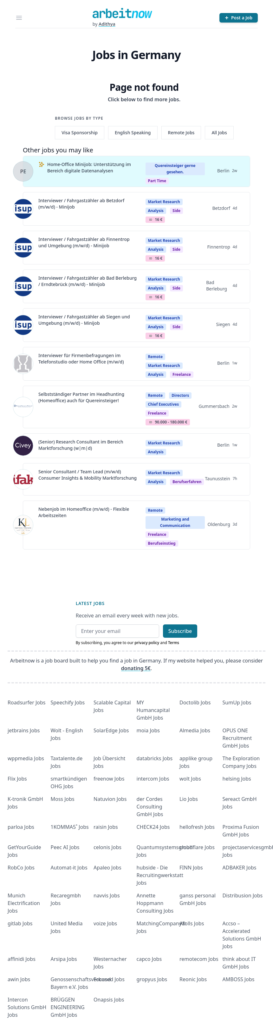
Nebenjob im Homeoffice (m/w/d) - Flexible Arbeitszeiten (83, 512)
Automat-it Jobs (69, 867)
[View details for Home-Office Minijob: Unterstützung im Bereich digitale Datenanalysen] (23, 171)
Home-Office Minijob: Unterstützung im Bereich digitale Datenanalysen (89, 167)
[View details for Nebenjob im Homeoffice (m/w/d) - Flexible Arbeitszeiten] (23, 525)
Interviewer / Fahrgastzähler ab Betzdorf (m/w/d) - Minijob (81, 203)
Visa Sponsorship (80, 133)
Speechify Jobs (68, 702)
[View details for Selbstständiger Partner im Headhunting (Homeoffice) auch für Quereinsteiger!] (23, 407)
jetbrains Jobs (24, 730)
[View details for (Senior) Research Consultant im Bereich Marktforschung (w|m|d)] (23, 446)
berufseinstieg (162, 543)
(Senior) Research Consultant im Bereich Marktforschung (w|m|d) (80, 445)
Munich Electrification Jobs (24, 903)
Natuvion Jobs (110, 798)
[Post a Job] (238, 18)
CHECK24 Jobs (153, 826)
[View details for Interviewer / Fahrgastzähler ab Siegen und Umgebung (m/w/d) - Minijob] (23, 325)
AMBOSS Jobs (239, 979)
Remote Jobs (181, 133)
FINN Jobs (191, 867)
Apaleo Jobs (107, 867)
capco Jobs (149, 958)
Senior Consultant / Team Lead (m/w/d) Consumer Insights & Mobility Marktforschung (87, 475)
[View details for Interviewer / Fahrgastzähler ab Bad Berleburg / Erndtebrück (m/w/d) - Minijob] (23, 286)
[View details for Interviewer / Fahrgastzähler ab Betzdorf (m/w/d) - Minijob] (23, 209)
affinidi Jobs (22, 958)
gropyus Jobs (152, 979)
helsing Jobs (237, 778)
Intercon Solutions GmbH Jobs (27, 1007)
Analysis (156, 210)
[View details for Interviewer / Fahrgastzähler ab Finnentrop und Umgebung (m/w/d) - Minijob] (23, 247)
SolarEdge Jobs (111, 730)
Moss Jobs (63, 798)
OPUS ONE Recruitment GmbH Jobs (237, 738)
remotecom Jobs (198, 958)
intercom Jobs (153, 778)
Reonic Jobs (193, 979)
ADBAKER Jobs (240, 867)
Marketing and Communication (175, 522)
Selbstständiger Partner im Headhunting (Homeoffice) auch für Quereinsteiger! (81, 397)
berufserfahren (186, 481)
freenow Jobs (109, 778)
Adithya (107, 24)
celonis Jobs (107, 847)
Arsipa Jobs (64, 958)
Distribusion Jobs (243, 895)
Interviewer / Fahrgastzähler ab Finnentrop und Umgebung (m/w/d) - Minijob (84, 242)
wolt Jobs (190, 778)
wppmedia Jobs (26, 758)
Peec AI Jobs (65, 847)
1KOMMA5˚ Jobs (70, 826)
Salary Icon (150, 219)
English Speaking (133, 133)
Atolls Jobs (191, 923)
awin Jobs (19, 979)
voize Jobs (105, 923)
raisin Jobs (106, 826)
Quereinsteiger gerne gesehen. (175, 169)
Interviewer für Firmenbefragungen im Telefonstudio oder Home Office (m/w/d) (81, 358)
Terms (173, 642)
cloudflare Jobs (197, 847)
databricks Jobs (155, 758)
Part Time (157, 180)
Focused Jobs (109, 979)
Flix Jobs (17, 778)
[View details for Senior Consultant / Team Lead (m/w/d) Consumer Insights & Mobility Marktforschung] (23, 479)
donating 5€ (136, 668)
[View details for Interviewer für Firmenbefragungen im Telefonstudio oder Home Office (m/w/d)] (23, 364)
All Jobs (219, 133)
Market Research (164, 201)
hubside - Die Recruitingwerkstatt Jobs (160, 875)
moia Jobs (148, 730)
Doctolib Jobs (195, 702)
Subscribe (180, 631)
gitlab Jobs (20, 923)
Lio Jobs (188, 798)
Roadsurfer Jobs (26, 702)
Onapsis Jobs (109, 999)
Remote (155, 356)
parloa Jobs (21, 826)
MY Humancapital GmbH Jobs (153, 710)
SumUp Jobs (237, 702)
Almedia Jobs (194, 730)
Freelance (181, 374)
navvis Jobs (107, 895)
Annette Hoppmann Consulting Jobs (155, 903)
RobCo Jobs (21, 867)
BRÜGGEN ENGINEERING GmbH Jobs (68, 1007)
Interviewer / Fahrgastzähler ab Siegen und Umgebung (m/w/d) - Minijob (84, 320)
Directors (180, 395)
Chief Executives (163, 404)
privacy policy (146, 642)
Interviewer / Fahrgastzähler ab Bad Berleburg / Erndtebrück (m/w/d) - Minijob (87, 281)
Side (176, 210)
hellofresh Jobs (197, 826)
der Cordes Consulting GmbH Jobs (150, 806)
